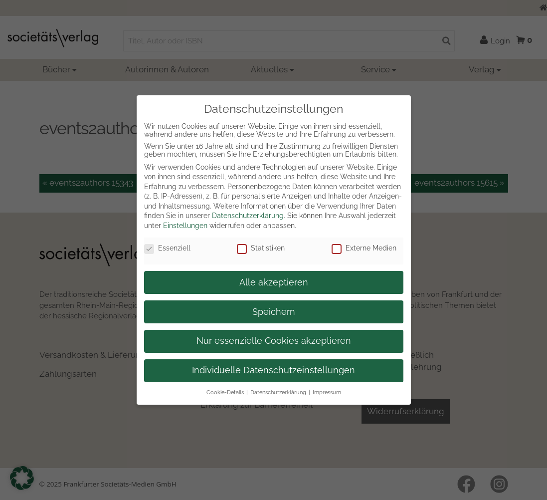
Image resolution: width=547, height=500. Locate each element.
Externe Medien (364, 248)
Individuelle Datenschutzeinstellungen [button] (273, 370)
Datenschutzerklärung (248, 216)
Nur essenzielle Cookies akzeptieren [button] (273, 341)
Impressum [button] (327, 392)
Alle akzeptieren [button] (273, 282)
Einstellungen (185, 226)
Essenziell (167, 248)
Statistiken (261, 248)
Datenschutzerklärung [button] (278, 392)
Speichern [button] (273, 312)
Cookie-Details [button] (225, 392)
